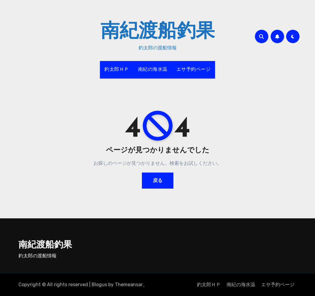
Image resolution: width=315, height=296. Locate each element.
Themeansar (129, 284)
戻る (157, 180)
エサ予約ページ (193, 69)
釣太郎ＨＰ (116, 69)
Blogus (99, 284)
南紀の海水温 (152, 69)
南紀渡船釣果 (158, 32)
